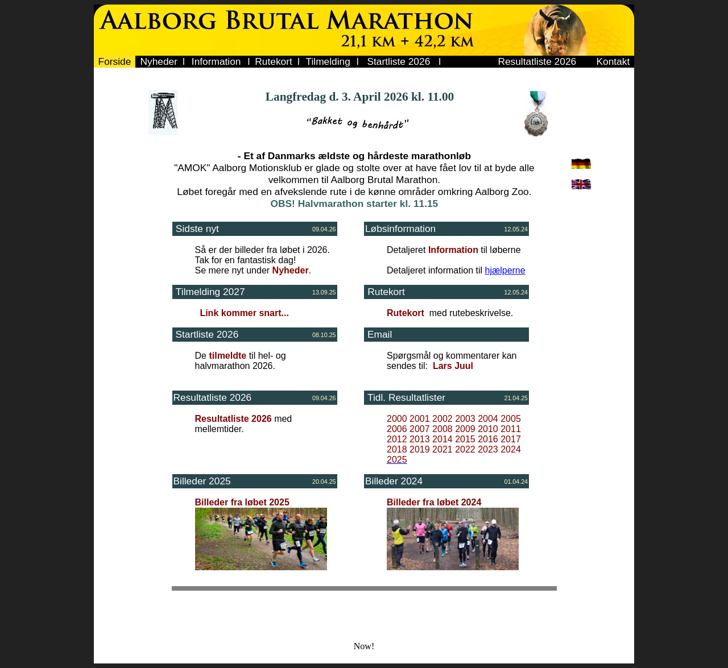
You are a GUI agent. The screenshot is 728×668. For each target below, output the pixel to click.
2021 (442, 449)
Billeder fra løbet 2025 (242, 502)
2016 (488, 439)
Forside (114, 61)
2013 (420, 439)
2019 (420, 449)
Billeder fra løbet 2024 (434, 502)
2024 (510, 449)
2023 (488, 449)
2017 (510, 439)
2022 (465, 449)
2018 (397, 449)
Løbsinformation (400, 228)
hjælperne (505, 270)
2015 (465, 439)
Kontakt (613, 61)
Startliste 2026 (399, 61)
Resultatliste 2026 (537, 61)
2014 (442, 439)
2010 (488, 429)
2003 (465, 419)
